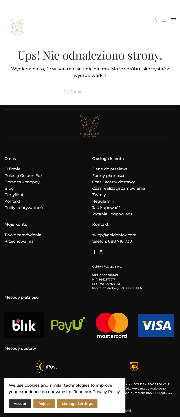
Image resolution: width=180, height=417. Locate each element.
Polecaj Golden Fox (23, 175)
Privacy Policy (106, 391)
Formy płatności (108, 175)
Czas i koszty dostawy (113, 182)
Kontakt (12, 201)
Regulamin (103, 201)
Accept (20, 404)
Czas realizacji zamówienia (118, 188)
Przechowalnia (19, 241)
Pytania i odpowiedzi (113, 214)
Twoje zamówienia (22, 235)
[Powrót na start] (17, 20)
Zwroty (99, 194)
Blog (9, 188)
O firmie (12, 169)
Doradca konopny (22, 182)
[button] (173, 20)
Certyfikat (14, 194)
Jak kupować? (106, 207)
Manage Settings (77, 404)
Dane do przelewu (110, 169)
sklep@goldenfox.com (114, 235)
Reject (44, 404)
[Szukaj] (90, 91)
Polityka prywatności (25, 207)
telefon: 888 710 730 (112, 241)
